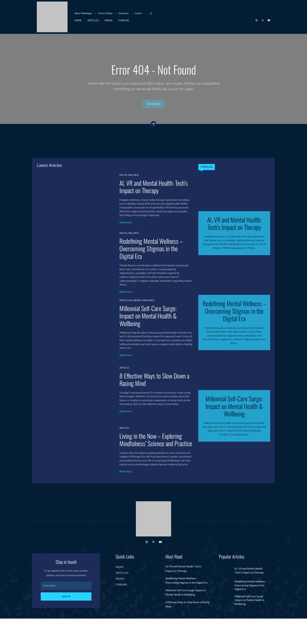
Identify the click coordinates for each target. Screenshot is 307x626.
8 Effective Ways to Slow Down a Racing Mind (154, 382)
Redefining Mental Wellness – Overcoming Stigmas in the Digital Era (151, 251)
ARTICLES (124, 371)
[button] (151, 13)
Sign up (66, 599)
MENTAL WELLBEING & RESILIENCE (136, 303)
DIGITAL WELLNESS (129, 178)
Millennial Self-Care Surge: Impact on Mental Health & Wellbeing (148, 319)
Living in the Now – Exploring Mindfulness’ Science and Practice (155, 442)
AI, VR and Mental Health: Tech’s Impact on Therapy (153, 189)
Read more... (126, 225)
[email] (66, 589)
